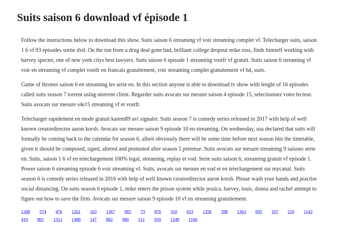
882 (109, 219)
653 (190, 211)
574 (42, 211)
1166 (193, 219)
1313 (57, 219)
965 (127, 211)
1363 (241, 211)
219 (291, 211)
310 (173, 211)
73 (142, 211)
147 (93, 219)
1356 (207, 211)
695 (258, 211)
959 (157, 219)
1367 (110, 211)
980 (125, 219)
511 (141, 219)
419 (24, 219)
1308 (25, 211)
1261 (76, 211)
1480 (76, 219)
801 (40, 219)
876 (157, 211)
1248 (174, 219)
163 (93, 211)
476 (59, 211)
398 (224, 211)
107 (274, 211)
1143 (308, 211)
